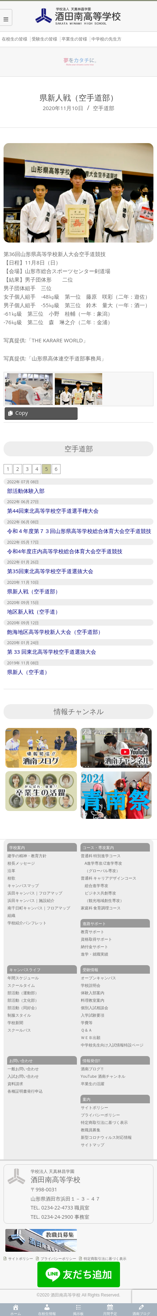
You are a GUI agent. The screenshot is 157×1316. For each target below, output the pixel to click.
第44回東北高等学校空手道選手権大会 (53, 510)
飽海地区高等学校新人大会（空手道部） (55, 631)
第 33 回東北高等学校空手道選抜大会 (51, 651)
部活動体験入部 (26, 490)
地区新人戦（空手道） (34, 611)
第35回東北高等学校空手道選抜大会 (50, 571)
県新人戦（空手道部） (34, 591)
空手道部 (103, 108)
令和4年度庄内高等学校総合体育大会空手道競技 (64, 551)
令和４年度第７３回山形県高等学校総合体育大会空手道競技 (79, 530)
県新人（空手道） (28, 671)
